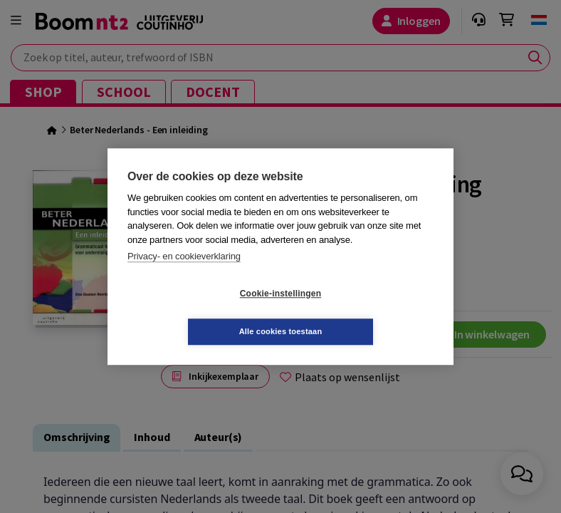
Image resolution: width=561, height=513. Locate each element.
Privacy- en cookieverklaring (184, 275)
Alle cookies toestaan (365, 312)
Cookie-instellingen (195, 313)
